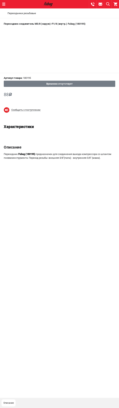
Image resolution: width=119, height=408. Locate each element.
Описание (8, 403)
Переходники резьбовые (22, 13)
